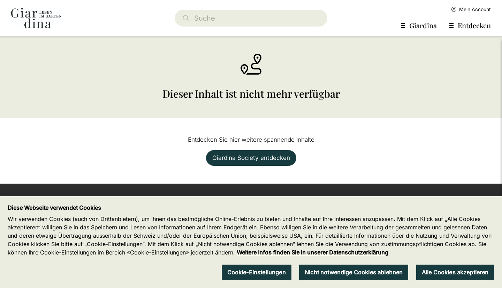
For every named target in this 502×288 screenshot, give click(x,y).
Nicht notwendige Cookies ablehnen (354, 272)
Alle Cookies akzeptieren (455, 272)
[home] (36, 18)
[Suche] (251, 18)
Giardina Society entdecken (251, 157)
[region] (251, 242)
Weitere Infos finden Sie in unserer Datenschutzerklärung (312, 252)
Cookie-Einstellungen (256, 272)
